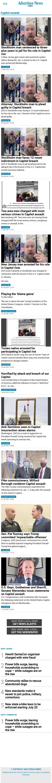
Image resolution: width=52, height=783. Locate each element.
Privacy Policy (35, 772)
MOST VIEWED (6, 649)
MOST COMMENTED (9, 714)
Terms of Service (23, 772)
